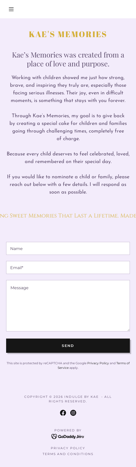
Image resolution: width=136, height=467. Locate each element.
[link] (63, 413)
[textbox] (68, 248)
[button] (12, 9)
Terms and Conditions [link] (68, 454)
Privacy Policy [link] (98, 363)
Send (68, 345)
